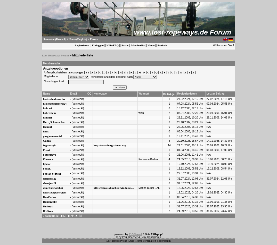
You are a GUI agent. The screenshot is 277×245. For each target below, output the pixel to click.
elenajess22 (49, 178)
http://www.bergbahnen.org (110, 145)
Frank (46, 150)
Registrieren (82, 45)
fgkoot (47, 164)
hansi (46, 131)
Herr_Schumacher (54, 122)
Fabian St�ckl (52, 173)
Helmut (47, 126)
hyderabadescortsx (54, 99)
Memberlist (138, 45)
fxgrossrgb (49, 145)
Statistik (162, 45)
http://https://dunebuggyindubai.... (114, 188)
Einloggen (98, 45)
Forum (94, 39)
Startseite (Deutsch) (55, 39)
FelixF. (47, 168)
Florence (48, 159)
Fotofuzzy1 (49, 154)
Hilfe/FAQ (113, 45)
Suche (124, 45)
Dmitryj (48, 206)
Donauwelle (50, 201)
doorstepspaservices (55, 192)
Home (151, 45)
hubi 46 (47, 108)
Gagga (47, 140)
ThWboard (135, 234)
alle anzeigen (75, 72)
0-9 (87, 72)
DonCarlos (49, 197)
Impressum (164, 240)
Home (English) (78, 39)
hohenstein (49, 113)
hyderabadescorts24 (55, 103)
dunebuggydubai (53, 188)
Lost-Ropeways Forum (55, 55)
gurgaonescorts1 (52, 136)
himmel (47, 117)
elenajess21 (49, 183)
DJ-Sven (48, 211)
